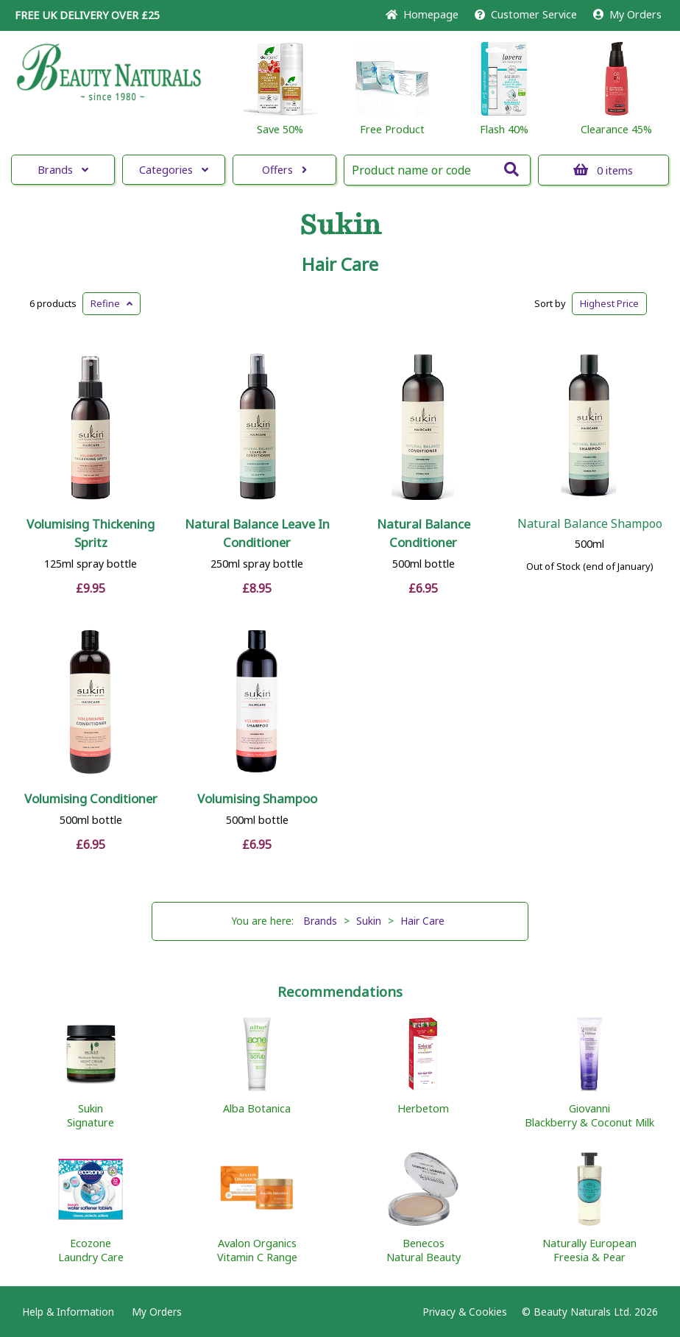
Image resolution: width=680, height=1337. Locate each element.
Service (526, 14)
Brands (63, 170)
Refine (111, 303)
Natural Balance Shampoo (589, 523)
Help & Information (68, 1312)
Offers (284, 170)
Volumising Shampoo (257, 798)
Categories (173, 170)
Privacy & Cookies (464, 1312)
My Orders (627, 14)
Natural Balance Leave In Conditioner (257, 533)
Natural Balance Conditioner (423, 533)
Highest (609, 303)
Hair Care (340, 264)
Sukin (340, 225)
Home (422, 14)
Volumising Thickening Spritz (90, 533)
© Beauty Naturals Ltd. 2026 (590, 1312)
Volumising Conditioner (90, 798)
